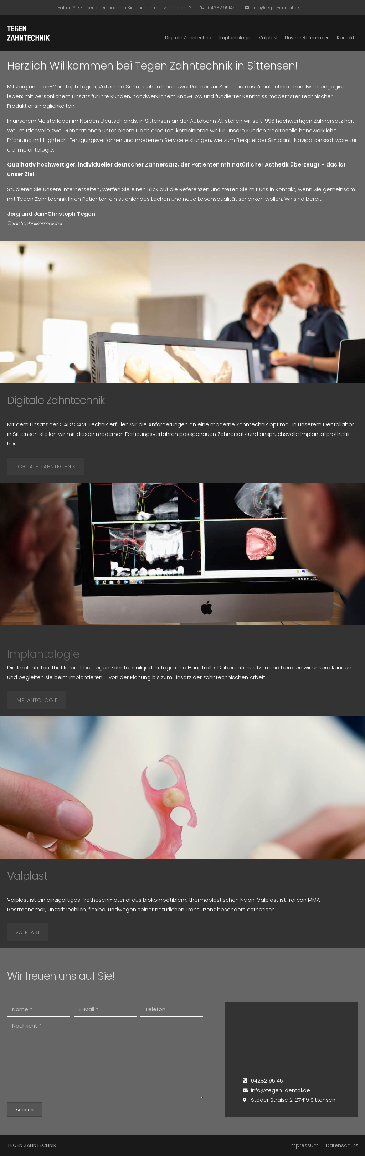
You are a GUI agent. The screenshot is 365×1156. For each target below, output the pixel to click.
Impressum (304, 1145)
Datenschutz (342, 1145)
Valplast (268, 37)
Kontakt (345, 37)
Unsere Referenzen (307, 37)
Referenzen (194, 189)
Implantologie (235, 37)
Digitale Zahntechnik (188, 37)
